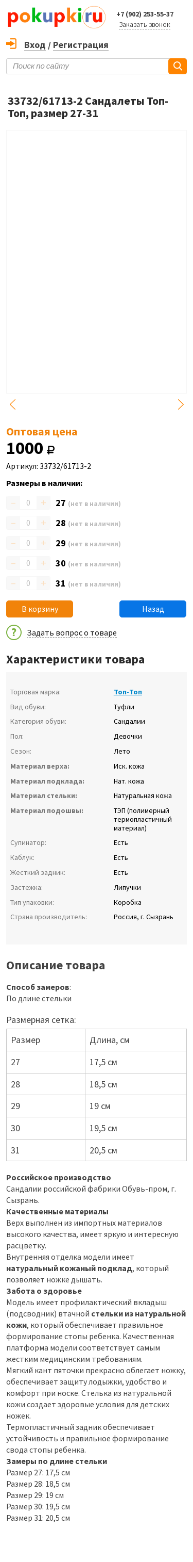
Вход (35, 45)
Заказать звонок (144, 24)
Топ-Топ (128, 691)
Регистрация (81, 45)
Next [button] (180, 404)
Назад (153, 609)
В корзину (40, 609)
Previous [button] (12, 404)
